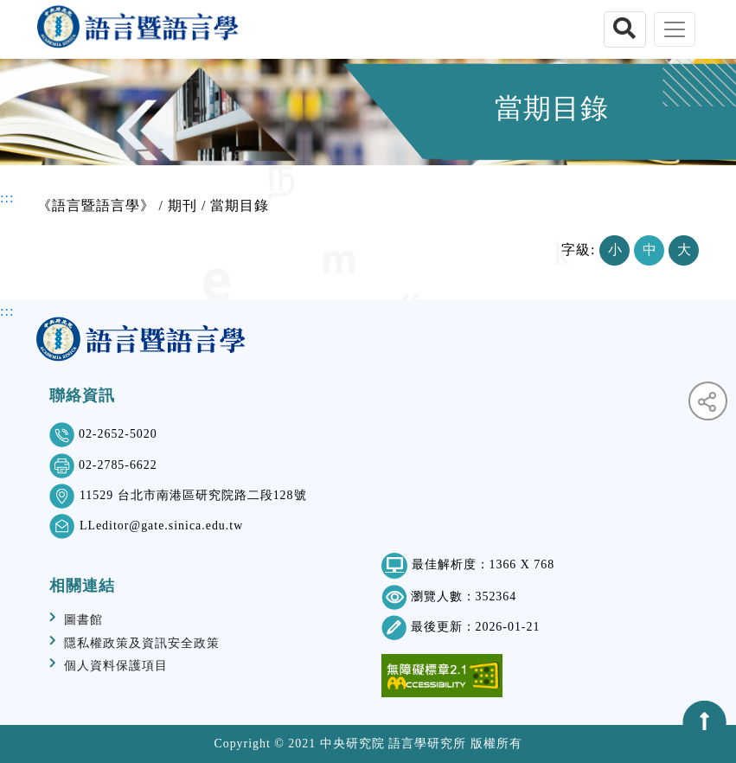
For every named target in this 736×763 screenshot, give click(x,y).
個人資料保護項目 (116, 665)
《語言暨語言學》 (96, 205)
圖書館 (83, 619)
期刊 (182, 205)
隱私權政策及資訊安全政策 (142, 643)
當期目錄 (239, 205)
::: (7, 197)
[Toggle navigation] (674, 29)
